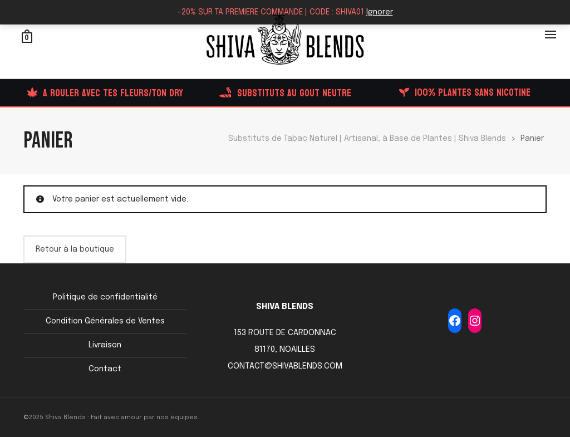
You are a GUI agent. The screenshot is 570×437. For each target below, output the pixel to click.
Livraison (105, 345)
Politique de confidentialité (105, 297)
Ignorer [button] (379, 12)
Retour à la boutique (75, 249)
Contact (105, 369)
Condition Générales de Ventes (105, 321)
